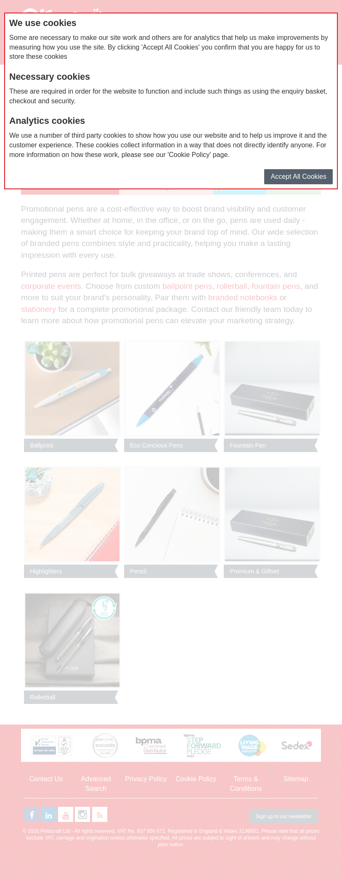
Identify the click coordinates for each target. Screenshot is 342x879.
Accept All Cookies (298, 176)
